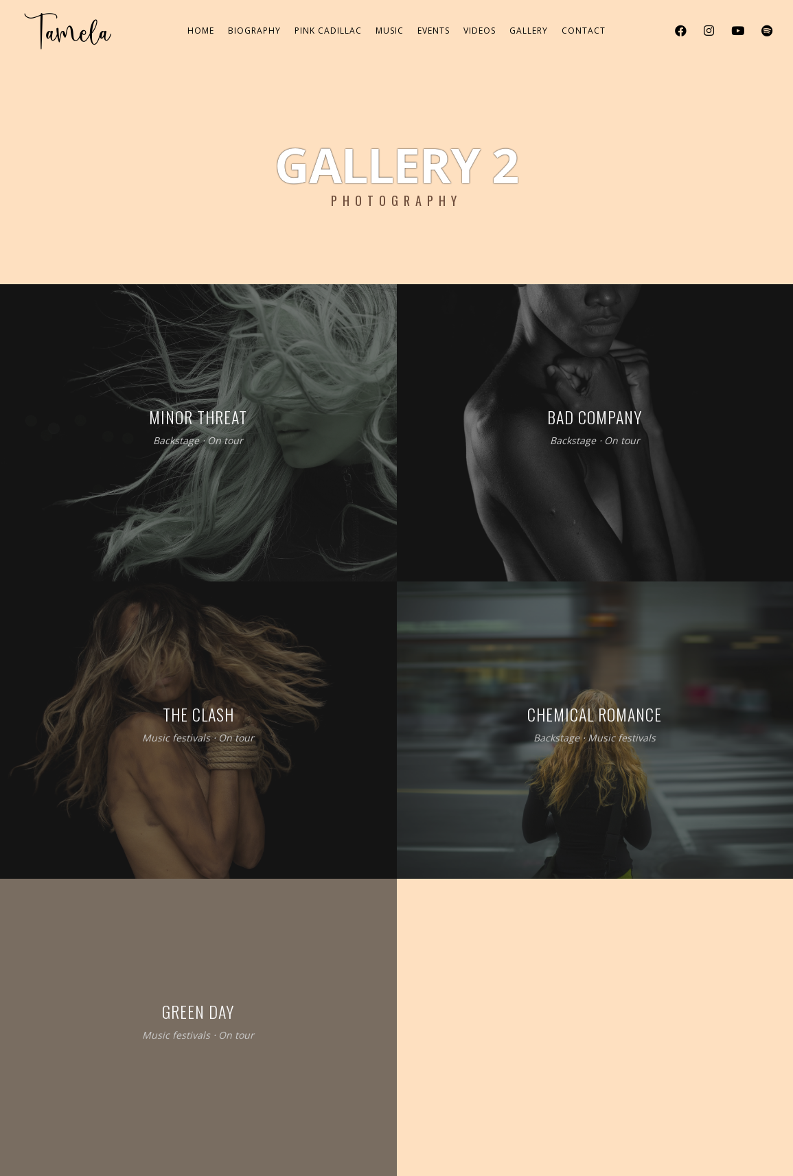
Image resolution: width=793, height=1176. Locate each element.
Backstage (176, 440)
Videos (479, 30)
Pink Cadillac (328, 30)
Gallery (528, 30)
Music (390, 30)
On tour (225, 440)
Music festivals (176, 737)
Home (200, 30)
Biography (254, 30)
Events (433, 30)
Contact (584, 30)
